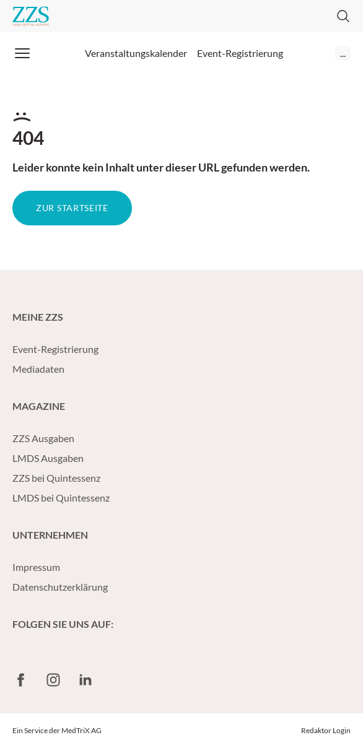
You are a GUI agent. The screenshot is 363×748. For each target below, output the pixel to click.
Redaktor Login (326, 730)
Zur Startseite (72, 207)
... (343, 53)
